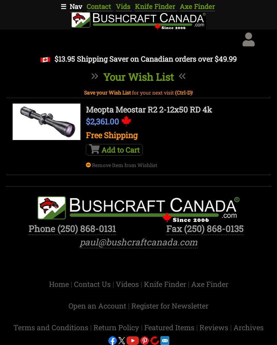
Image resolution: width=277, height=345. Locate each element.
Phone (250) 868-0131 (72, 229)
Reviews (214, 327)
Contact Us (93, 284)
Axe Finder (197, 6)
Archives (248, 327)
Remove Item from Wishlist (121, 165)
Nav (76, 6)
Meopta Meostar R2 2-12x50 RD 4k (149, 109)
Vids (124, 6)
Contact (100, 6)
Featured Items (170, 327)
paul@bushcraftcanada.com (139, 242)
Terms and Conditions (51, 327)
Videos (128, 284)
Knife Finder (156, 6)
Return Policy (117, 327)
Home (60, 284)
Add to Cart (114, 149)
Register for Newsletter (169, 305)
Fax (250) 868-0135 (204, 229)
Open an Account (97, 305)
